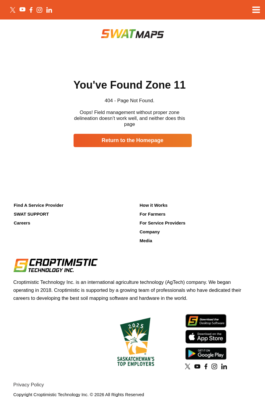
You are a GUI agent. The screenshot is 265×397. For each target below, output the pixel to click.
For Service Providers (162, 222)
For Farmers (152, 214)
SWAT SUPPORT (31, 214)
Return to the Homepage (132, 140)
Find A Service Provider (38, 205)
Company (149, 231)
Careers (22, 222)
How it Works (153, 205)
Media (145, 240)
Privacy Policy (28, 385)
